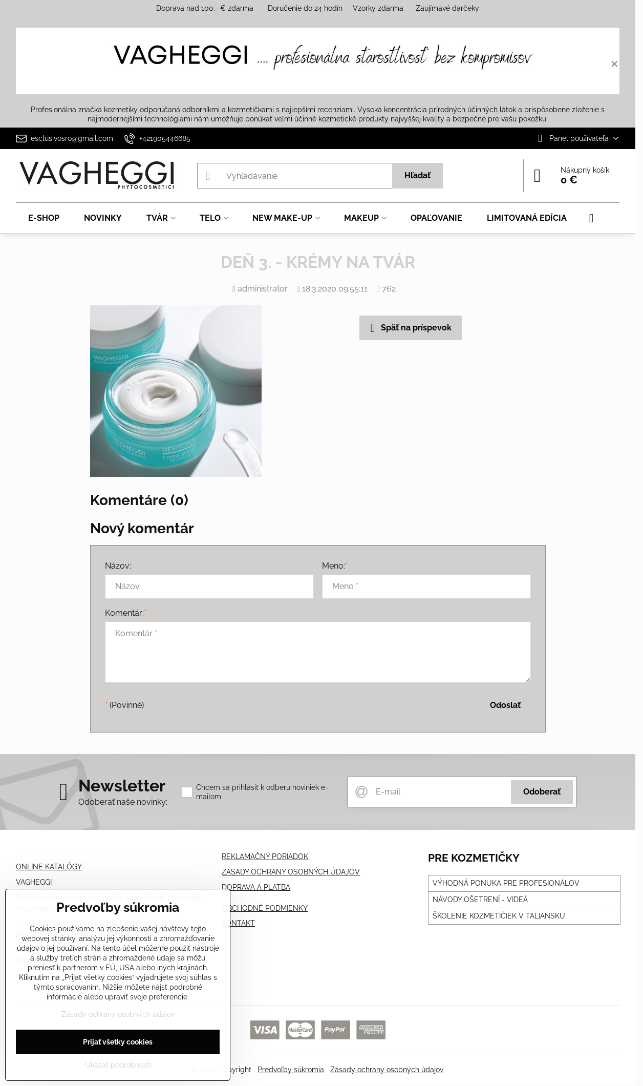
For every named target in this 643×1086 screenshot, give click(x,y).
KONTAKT (238, 923)
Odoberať (542, 792)
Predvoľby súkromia (291, 1070)
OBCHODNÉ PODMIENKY (265, 908)
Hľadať (417, 175)
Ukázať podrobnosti (118, 1065)
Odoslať (505, 705)
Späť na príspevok (409, 328)
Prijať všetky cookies (118, 1042)
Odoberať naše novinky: (122, 802)
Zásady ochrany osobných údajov (386, 1070)
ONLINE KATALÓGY (49, 867)
